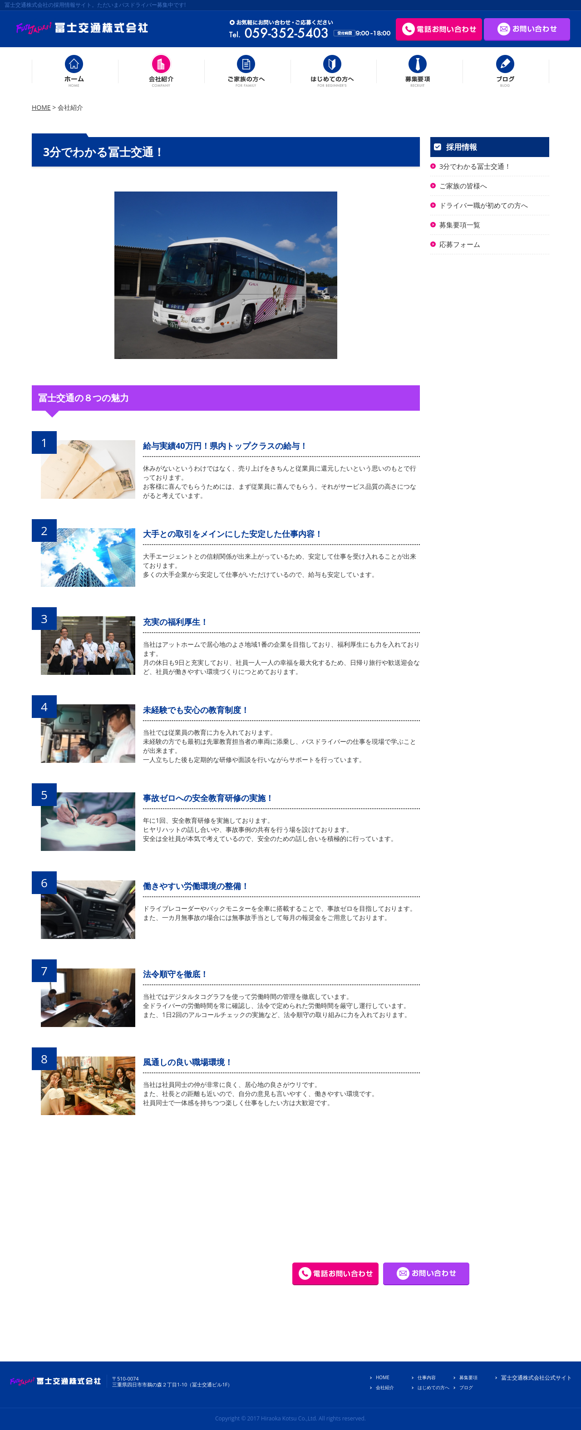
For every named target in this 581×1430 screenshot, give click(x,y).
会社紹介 (385, 1387)
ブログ (466, 1387)
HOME (41, 107)
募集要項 (468, 1377)
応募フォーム (459, 244)
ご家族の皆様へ (463, 185)
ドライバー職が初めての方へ (483, 205)
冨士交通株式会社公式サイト (536, 1377)
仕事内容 (427, 1377)
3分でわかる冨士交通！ (475, 166)
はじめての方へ (433, 1387)
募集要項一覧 (459, 224)
